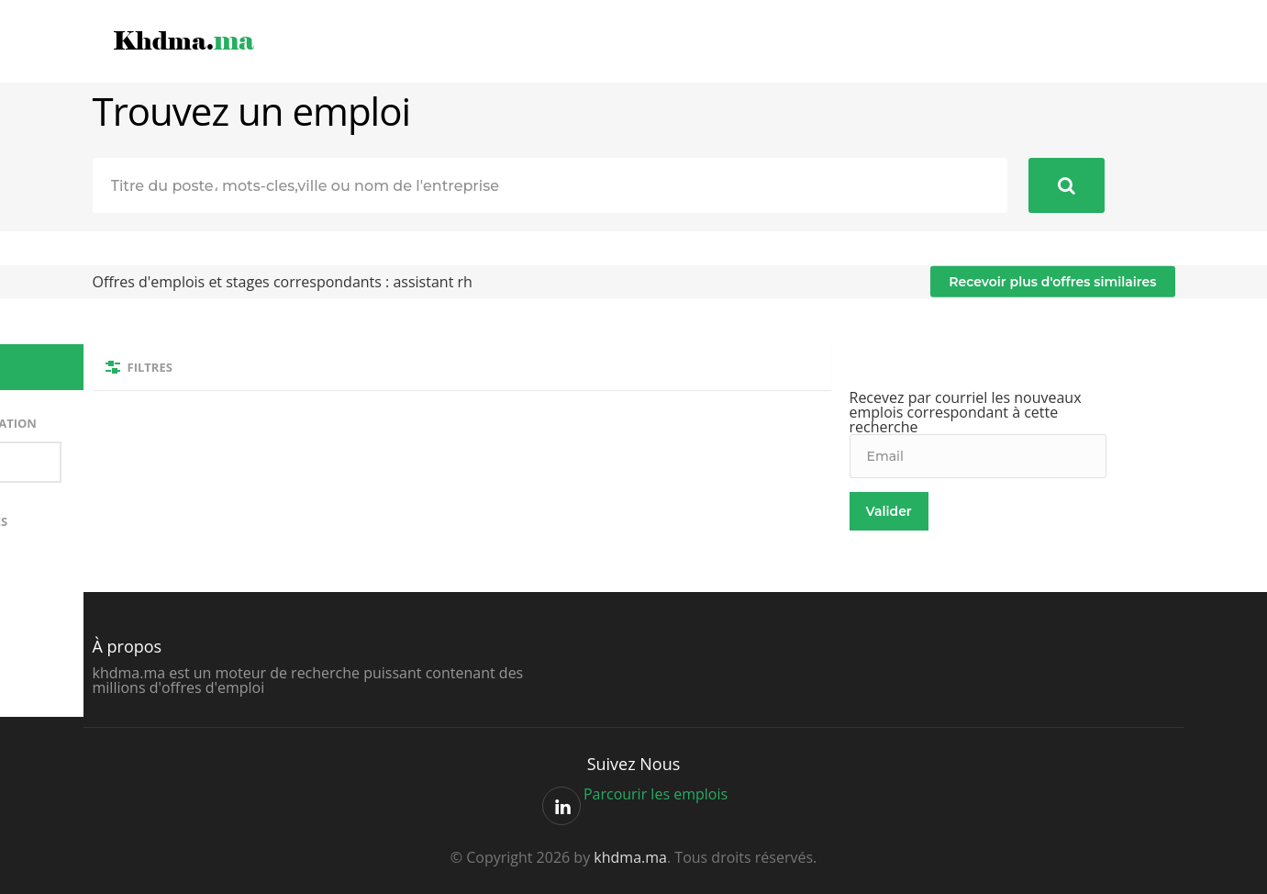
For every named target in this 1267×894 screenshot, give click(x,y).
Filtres (150, 367)
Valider (889, 511)
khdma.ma (630, 857)
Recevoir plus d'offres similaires (1052, 282)
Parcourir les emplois (655, 794)
